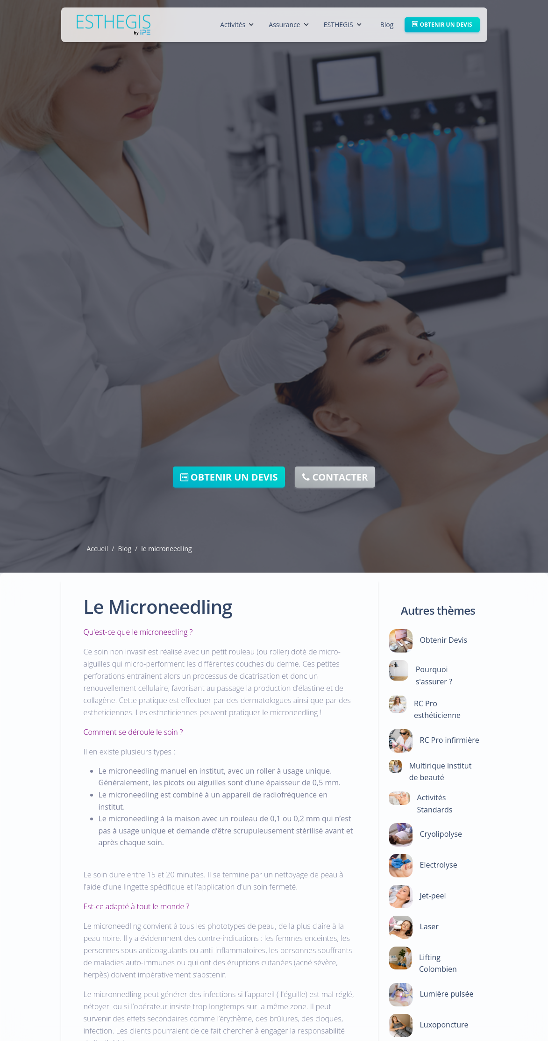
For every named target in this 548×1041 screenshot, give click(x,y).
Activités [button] (237, 24)
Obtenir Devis (444, 640)
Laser (429, 926)
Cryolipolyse (441, 834)
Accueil (97, 548)
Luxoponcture (444, 1024)
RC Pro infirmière (449, 740)
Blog (387, 24)
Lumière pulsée (447, 994)
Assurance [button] (288, 24)
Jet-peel (433, 895)
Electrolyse (438, 865)
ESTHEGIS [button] (343, 24)
